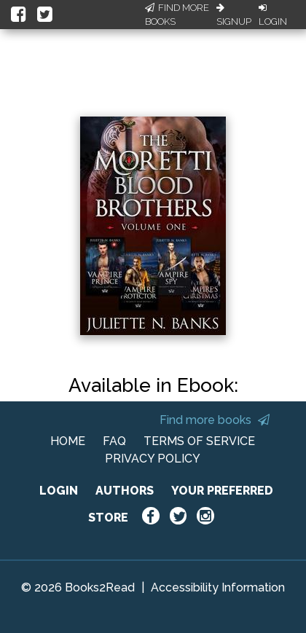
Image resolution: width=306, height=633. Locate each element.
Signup (233, 15)
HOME (67, 441)
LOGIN (58, 491)
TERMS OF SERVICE (199, 441)
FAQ (114, 441)
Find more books (215, 420)
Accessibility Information (218, 587)
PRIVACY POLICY (152, 458)
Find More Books (177, 15)
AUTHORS (124, 491)
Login (273, 15)
